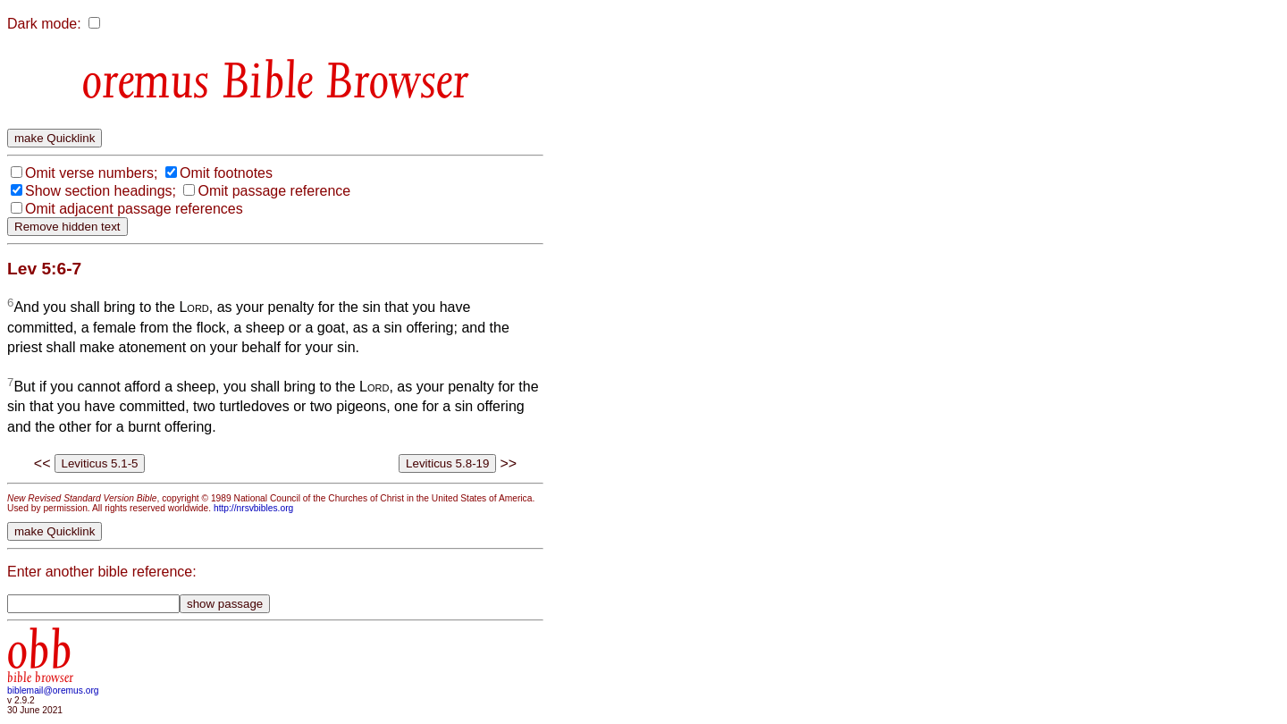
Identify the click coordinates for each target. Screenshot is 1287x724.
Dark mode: (44, 23)
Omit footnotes (226, 173)
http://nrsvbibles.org (253, 508)
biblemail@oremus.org (53, 690)
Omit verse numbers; (91, 173)
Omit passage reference (274, 190)
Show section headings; (100, 190)
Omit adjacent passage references (134, 208)
